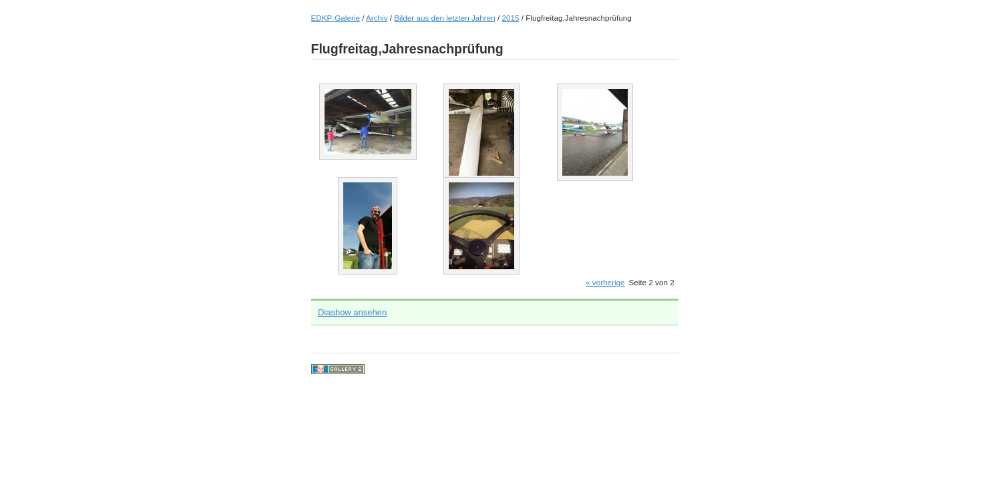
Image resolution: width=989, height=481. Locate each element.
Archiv (376, 17)
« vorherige (605, 282)
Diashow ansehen (352, 312)
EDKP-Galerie (335, 17)
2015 (510, 17)
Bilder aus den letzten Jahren (444, 17)
